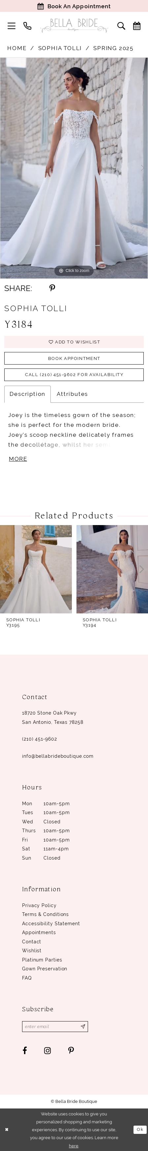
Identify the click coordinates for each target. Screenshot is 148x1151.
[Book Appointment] (74, 6)
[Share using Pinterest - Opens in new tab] (52, 288)
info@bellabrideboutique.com (58, 756)
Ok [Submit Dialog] (140, 1129)
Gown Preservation (44, 968)
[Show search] (121, 25)
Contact (31, 941)
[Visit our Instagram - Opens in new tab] (47, 1050)
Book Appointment (74, 358)
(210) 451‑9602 (39, 739)
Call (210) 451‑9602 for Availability (74, 374)
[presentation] (36, 569)
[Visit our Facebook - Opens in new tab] (24, 1050)
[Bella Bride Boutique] (74, 25)
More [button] (18, 459)
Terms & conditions (45, 914)
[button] (11, 25)
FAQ (27, 978)
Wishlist (32, 950)
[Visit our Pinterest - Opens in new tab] (71, 1050)
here (73, 1145)
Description (27, 394)
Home (16, 48)
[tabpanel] (74, 168)
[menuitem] (11, 25)
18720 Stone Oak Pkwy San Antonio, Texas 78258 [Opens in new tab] (52, 717)
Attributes (72, 394)
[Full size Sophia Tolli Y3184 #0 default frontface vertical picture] (74, 168)
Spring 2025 (113, 48)
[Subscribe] (83, 1026)
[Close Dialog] (6, 1129)
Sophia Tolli (60, 48)
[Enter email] (55, 1026)
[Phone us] (27, 25)
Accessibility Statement (51, 923)
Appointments (39, 932)
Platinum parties (42, 959)
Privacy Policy (39, 905)
